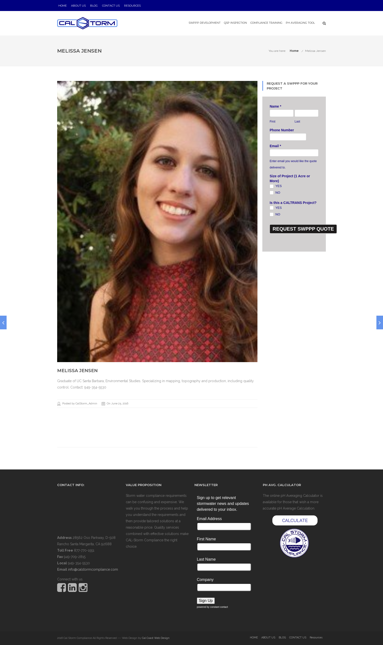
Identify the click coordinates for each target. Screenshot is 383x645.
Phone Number (282, 130)
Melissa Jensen (315, 51)
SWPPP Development (205, 22)
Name (275, 106)
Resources (132, 5)
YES (276, 186)
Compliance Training (266, 22)
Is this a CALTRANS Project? (293, 203)
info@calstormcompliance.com (93, 569)
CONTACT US (111, 5)
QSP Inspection (235, 22)
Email (275, 146)
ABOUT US (78, 5)
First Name (206, 539)
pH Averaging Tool (300, 22)
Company (205, 580)
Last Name (206, 559)
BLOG (94, 5)
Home (294, 51)
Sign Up (206, 601)
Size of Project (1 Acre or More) (290, 178)
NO (275, 193)
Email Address (209, 519)
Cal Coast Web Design (156, 638)
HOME (62, 5)
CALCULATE (295, 520)
